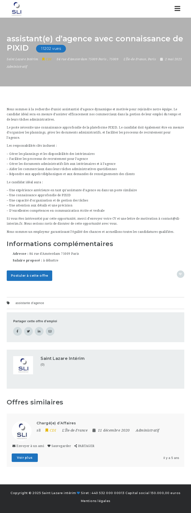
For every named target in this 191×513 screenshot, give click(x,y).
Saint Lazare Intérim (63, 358)
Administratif (17, 66)
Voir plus (25, 457)
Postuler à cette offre (29, 275)
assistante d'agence (29, 303)
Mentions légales (95, 501)
